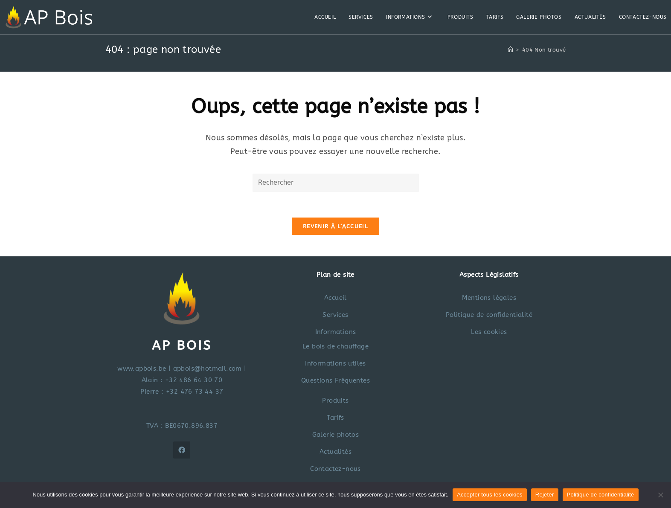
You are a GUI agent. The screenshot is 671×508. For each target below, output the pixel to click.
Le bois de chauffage (335, 346)
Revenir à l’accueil (335, 226)
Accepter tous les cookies (490, 494)
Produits (335, 400)
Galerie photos (335, 434)
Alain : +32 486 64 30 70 (182, 380)
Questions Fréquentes (335, 380)
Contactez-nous (335, 469)
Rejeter (544, 494)
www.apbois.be (141, 368)
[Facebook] (181, 450)
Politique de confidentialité (489, 315)
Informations (335, 332)
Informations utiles (335, 363)
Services (335, 315)
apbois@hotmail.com (207, 368)
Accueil (335, 298)
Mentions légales (489, 298)
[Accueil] (510, 49)
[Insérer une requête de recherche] (336, 183)
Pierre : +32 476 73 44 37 (181, 391)
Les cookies (489, 332)
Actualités (335, 452)
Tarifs (335, 417)
